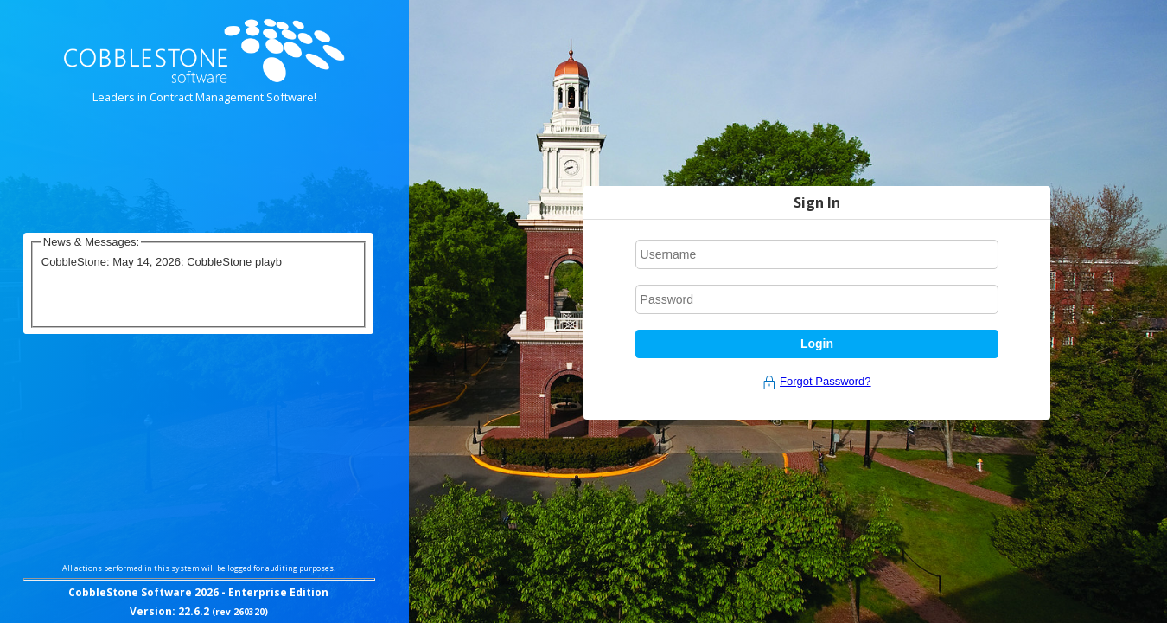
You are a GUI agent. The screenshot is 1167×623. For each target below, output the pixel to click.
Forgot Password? (825, 381)
